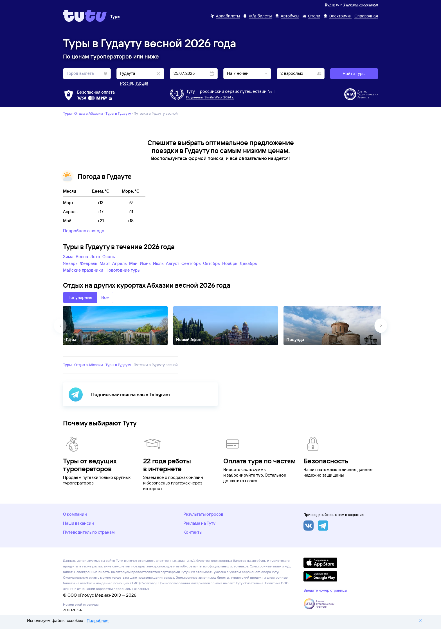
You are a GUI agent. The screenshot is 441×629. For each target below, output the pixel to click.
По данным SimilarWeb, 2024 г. (210, 97)
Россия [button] (126, 83)
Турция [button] (141, 83)
